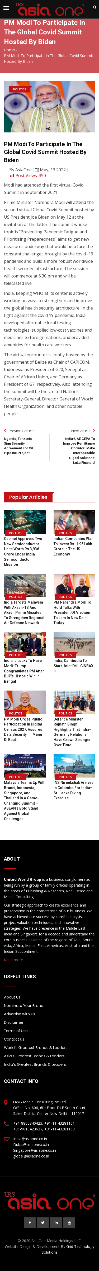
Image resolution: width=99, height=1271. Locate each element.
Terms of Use (16, 1030)
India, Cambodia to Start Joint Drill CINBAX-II (74, 665)
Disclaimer (13, 1022)
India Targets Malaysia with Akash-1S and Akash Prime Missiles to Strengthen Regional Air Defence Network (24, 612)
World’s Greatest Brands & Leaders (36, 1047)
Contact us (14, 1039)
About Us (12, 997)
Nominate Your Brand (23, 1005)
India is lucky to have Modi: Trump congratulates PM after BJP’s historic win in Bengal (24, 670)
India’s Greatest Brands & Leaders (35, 1064)
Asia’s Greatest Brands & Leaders (34, 1056)
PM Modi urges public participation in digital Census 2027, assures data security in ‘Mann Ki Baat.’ (23, 729)
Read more (13, 959)
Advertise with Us (19, 1014)
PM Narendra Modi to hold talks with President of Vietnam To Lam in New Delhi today (72, 612)
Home (9, 50)
